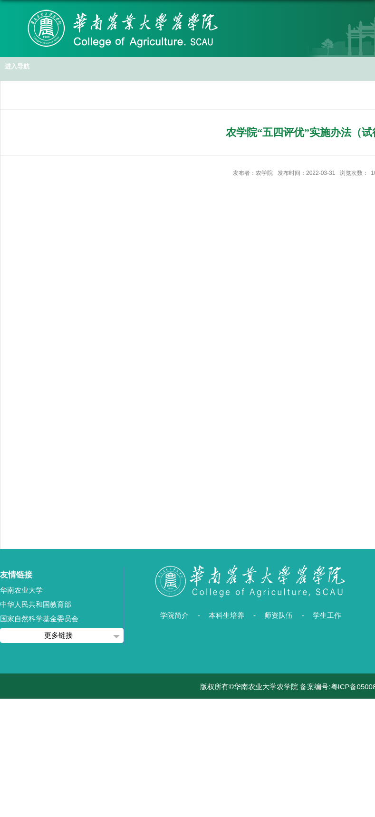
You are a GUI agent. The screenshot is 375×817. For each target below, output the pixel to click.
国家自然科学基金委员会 (39, 619)
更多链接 (58, 635)
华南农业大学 (21, 590)
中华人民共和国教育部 (35, 604)
